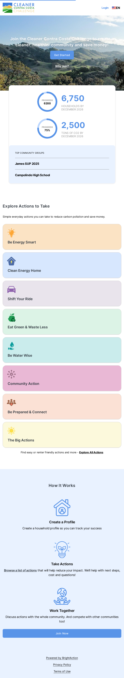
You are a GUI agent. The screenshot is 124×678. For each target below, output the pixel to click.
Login (105, 7)
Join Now (62, 633)
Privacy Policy (62, 664)
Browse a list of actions (20, 570)
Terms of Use (62, 671)
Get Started (62, 55)
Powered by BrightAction (62, 658)
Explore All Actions (91, 452)
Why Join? (62, 66)
